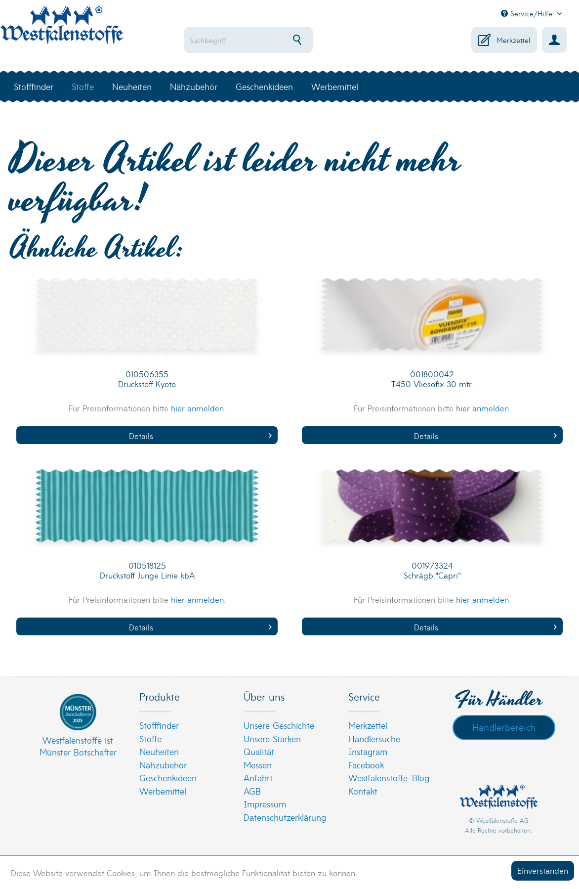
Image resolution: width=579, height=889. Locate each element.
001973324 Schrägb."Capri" (432, 570)
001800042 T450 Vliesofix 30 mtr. (432, 379)
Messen (258, 764)
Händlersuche (374, 738)
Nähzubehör (163, 764)
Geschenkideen (168, 777)
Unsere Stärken (272, 738)
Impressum (265, 804)
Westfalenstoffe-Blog (388, 777)
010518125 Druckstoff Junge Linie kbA (147, 570)
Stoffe (150, 738)
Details (200, 435)
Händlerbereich (504, 726)
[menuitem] (264, 40)
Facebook (366, 764)
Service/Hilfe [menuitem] (528, 13)
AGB (252, 791)
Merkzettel (367, 725)
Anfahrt (258, 777)
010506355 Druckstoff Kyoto (147, 379)
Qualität (259, 751)
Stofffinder (159, 725)
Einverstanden (542, 870)
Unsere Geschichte (279, 725)
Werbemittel (162, 791)
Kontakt (362, 791)
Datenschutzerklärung (285, 817)
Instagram (367, 751)
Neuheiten (159, 751)
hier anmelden (197, 407)
